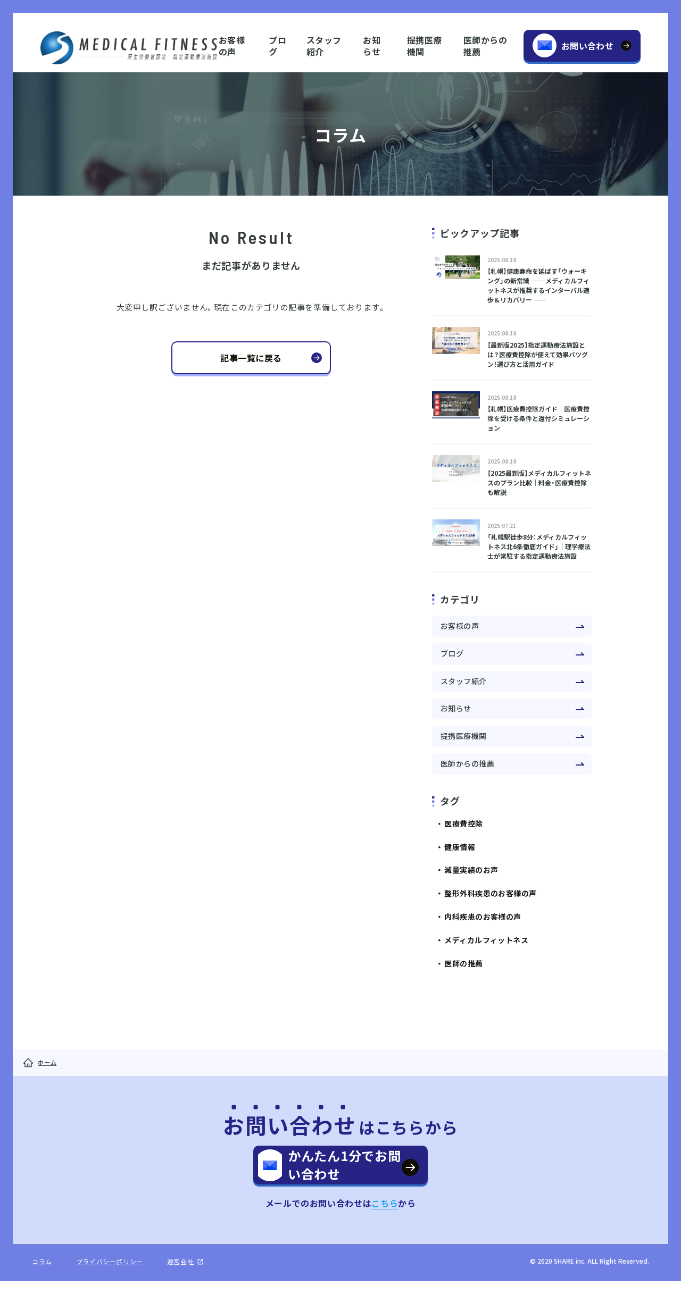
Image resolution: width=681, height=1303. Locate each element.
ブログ (277, 45)
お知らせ (371, 45)
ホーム (47, 1062)
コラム (42, 1283)
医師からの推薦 (485, 45)
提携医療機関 (424, 45)
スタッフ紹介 (324, 45)
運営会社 (180, 1283)
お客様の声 (232, 45)
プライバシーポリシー (109, 1283)
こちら (384, 1224)
